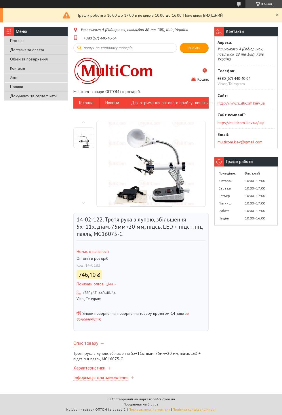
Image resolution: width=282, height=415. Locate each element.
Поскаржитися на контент (149, 409)
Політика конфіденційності (194, 409)
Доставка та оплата (27, 49)
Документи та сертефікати (33, 95)
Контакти (17, 68)
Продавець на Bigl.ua (141, 404)
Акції (14, 77)
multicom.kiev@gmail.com (240, 142)
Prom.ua (168, 399)
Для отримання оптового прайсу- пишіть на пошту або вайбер (190, 103)
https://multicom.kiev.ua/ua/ (241, 122)
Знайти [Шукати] (194, 48)
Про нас (17, 40)
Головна (86, 103)
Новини (16, 86)
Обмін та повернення (29, 59)
